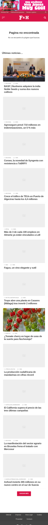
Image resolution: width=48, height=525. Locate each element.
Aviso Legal (29, 515)
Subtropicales (14, 297)
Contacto (29, 519)
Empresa (18, 515)
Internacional (14, 479)
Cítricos (7, 369)
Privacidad (19, 519)
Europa (7, 479)
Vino (6, 265)
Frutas (7, 297)
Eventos (7, 333)
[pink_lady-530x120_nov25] (24, 5)
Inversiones (22, 479)
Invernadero (16, 404)
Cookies (39, 515)
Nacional (8, 83)
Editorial (8, 515)
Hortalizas (8, 404)
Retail (7, 229)
